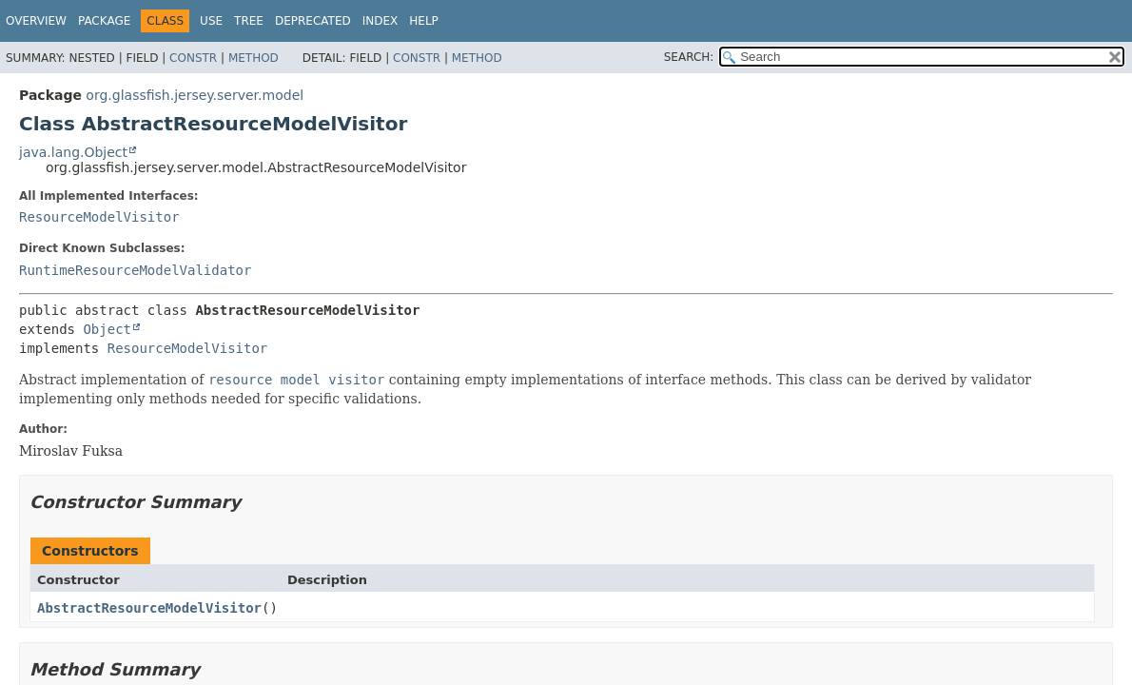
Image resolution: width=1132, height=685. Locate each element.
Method (253, 58)
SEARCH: (689, 57)
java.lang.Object (73, 152)
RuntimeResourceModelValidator (135, 270)
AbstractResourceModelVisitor (149, 608)
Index (380, 21)
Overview (36, 21)
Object (107, 329)
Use (211, 21)
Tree (248, 21)
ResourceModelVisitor (99, 217)
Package (104, 21)
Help (424, 21)
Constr (193, 58)
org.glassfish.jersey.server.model (194, 95)
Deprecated (313, 21)
